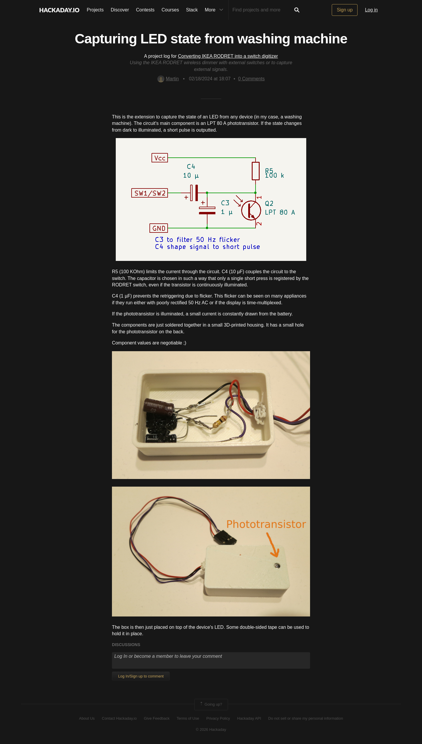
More (215, 9)
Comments (251, 78)
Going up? (210, 704)
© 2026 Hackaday (211, 729)
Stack (192, 9)
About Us (87, 718)
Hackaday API (249, 718)
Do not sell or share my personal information (305, 718)
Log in (371, 9)
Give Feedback (156, 718)
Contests (145, 9)
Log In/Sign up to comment (141, 676)
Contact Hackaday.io (119, 718)
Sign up (345, 9)
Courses (170, 9)
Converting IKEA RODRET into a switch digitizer (228, 56)
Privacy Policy (218, 718)
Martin (168, 78)
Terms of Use (188, 718)
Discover (120, 9)
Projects (95, 9)
